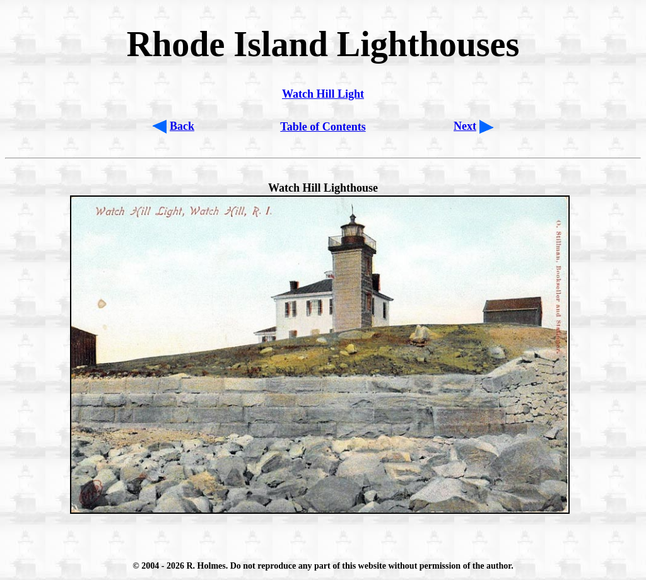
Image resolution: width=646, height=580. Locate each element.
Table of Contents (322, 126)
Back (182, 126)
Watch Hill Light (323, 94)
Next (465, 126)
